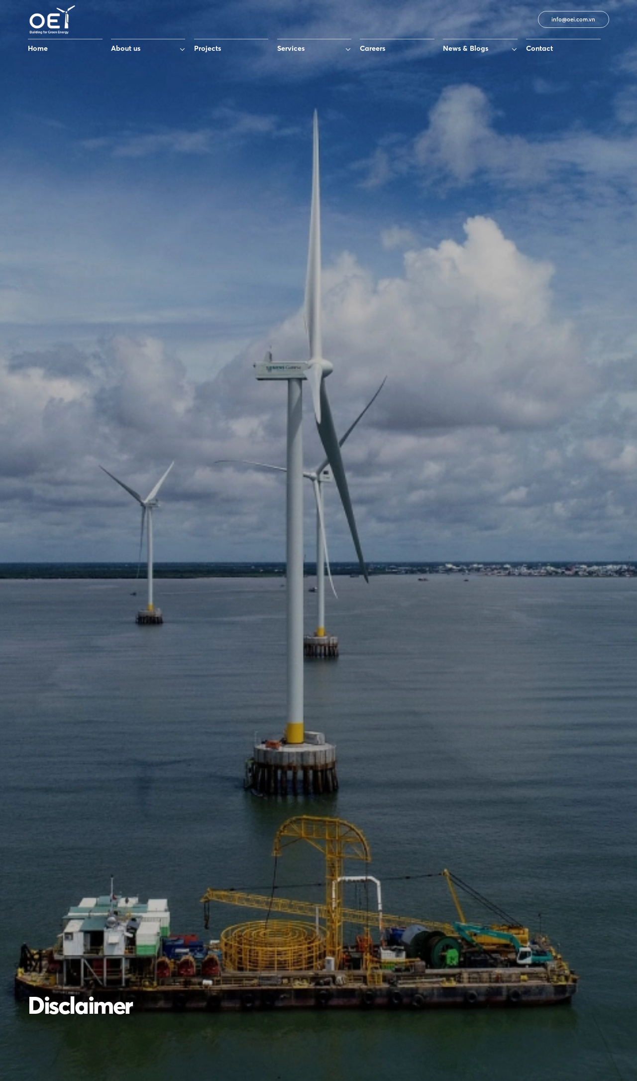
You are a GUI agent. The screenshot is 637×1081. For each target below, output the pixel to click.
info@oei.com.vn (573, 19)
